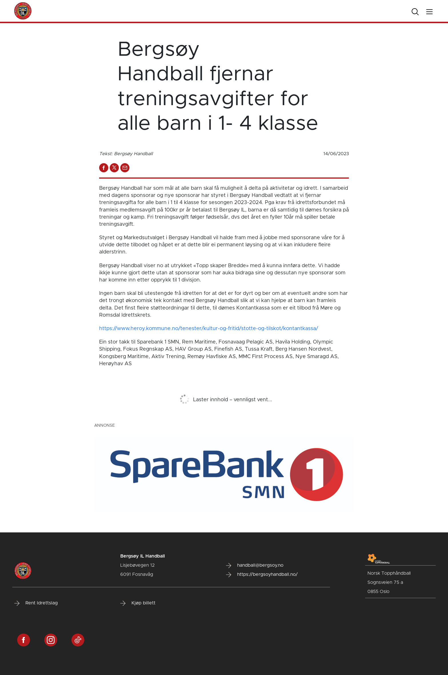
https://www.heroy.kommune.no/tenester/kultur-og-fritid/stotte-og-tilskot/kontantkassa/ (208, 328)
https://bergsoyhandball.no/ (262, 574)
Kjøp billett (137, 603)
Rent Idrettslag (36, 603)
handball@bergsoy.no (254, 565)
